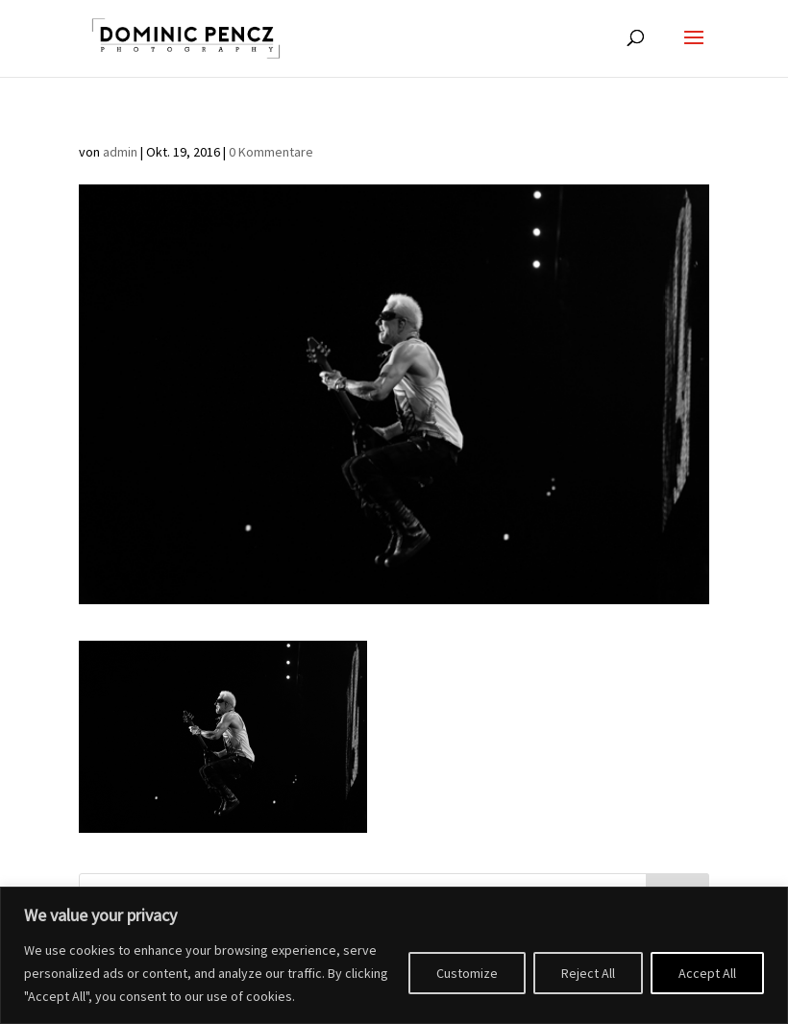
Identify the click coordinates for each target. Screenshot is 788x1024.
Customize (467, 973)
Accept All (707, 973)
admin (120, 151)
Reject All (588, 973)
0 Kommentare (271, 151)
